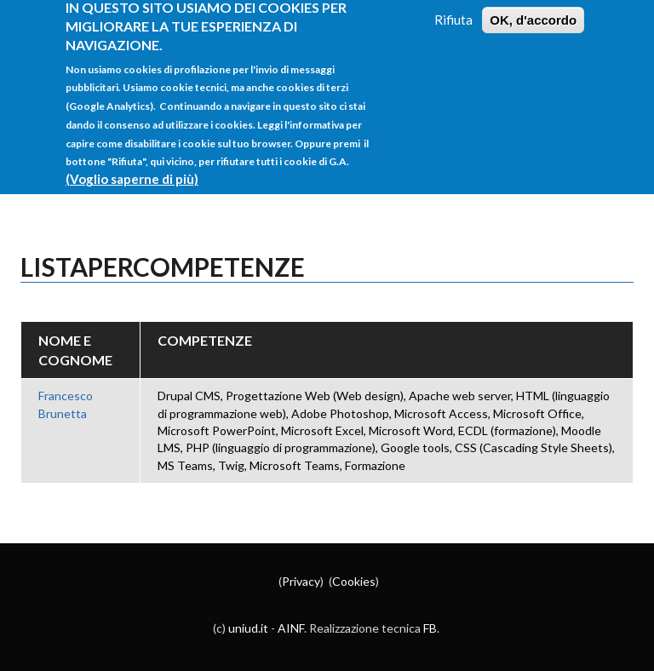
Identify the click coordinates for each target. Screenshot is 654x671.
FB (430, 628)
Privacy (301, 581)
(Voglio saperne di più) (132, 167)
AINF (291, 628)
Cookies (354, 581)
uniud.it (248, 628)
